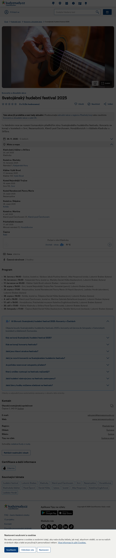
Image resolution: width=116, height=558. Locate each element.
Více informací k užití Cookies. (72, 542)
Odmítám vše (27, 550)
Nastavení (44, 550)
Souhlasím (11, 550)
